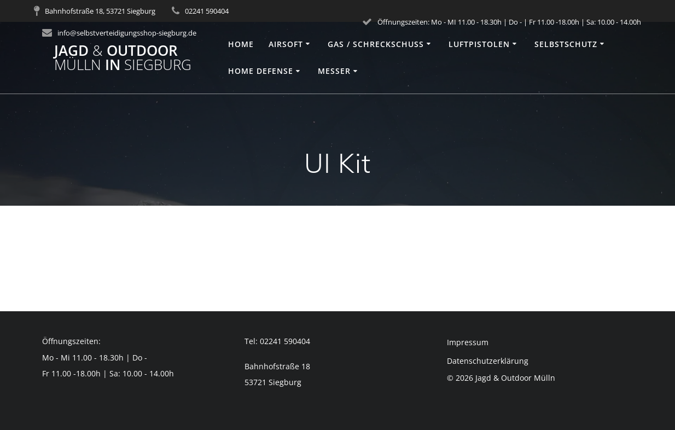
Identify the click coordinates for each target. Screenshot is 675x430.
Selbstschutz (565, 44)
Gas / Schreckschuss (376, 44)
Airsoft (286, 44)
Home (241, 44)
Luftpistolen (479, 44)
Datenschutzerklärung (487, 361)
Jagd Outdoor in (122, 58)
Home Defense (260, 71)
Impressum (467, 342)
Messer (334, 71)
